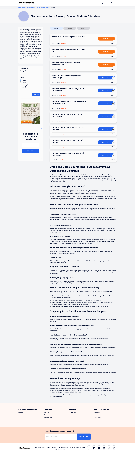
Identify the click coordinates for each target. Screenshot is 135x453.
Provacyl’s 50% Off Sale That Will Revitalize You (66, 63)
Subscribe (30, 151)
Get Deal (106, 38)
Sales (83, 28)
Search (36, 94)
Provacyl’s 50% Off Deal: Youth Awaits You (68, 50)
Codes (69, 28)
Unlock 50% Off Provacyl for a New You (68, 36)
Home (49, 3)
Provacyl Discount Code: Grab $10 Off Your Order (68, 154)
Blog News (47, 415)
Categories (65, 3)
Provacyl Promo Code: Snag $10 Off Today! (67, 141)
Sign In (113, 3)
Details (111, 43)
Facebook (97, 412)
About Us (46, 412)
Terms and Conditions (51, 420)
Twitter (96, 415)
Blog (72, 3)
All (56, 28)
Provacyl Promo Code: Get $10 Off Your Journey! (69, 128)
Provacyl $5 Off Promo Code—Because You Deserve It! (69, 102)
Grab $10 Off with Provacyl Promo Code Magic (66, 76)
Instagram (97, 417)
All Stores (56, 3)
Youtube (96, 420)
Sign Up (105, 3)
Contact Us (72, 412)
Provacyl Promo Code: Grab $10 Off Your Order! (67, 115)
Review (20, 412)
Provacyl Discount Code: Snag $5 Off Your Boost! (68, 89)
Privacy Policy (48, 417)
